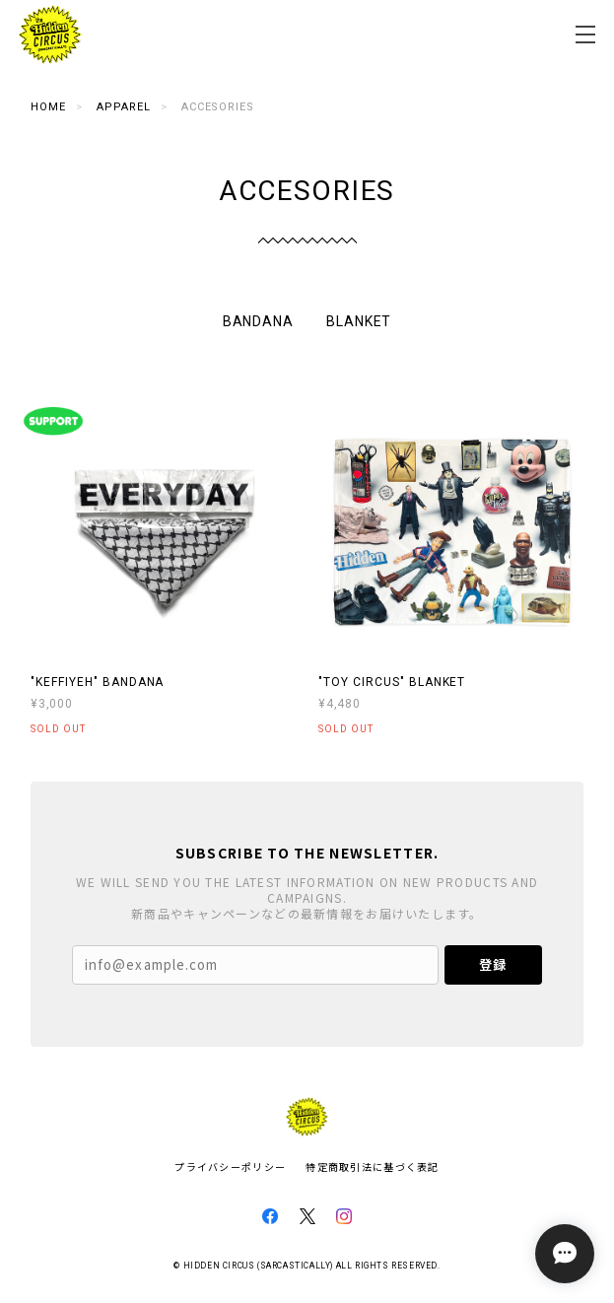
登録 (493, 964)
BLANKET (358, 321)
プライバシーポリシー (230, 1166)
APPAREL (124, 107)
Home (48, 107)
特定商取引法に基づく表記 (372, 1166)
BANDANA (258, 321)
